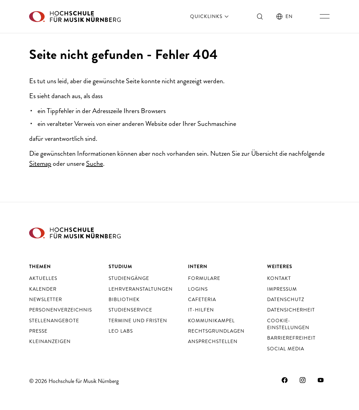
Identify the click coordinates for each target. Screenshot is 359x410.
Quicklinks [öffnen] (210, 16)
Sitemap (40, 164)
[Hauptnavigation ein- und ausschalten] (324, 16)
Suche (94, 164)
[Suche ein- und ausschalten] (260, 16)
